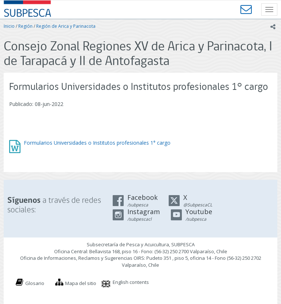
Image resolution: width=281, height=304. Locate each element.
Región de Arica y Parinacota (65, 26)
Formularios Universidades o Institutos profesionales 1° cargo (97, 142)
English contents (131, 282)
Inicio (9, 26)
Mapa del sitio (80, 283)
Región (25, 26)
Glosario (34, 283)
